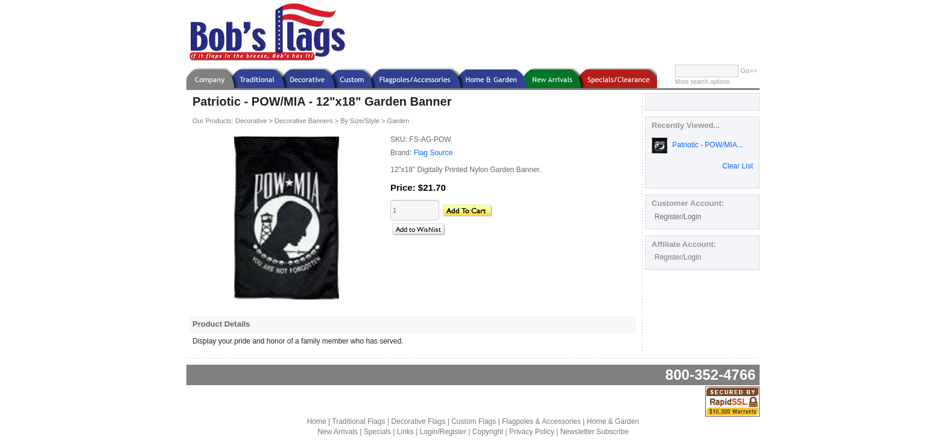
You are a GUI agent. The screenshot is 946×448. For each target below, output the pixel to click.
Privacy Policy (531, 431)
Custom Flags (473, 421)
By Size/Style (359, 120)
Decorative (251, 120)
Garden (398, 120)
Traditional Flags (358, 421)
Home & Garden (613, 421)
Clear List (737, 166)
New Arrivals (337, 431)
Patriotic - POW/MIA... (697, 145)
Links (405, 431)
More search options (702, 81)
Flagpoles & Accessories (541, 421)
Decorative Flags (418, 421)
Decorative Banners (304, 120)
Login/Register (443, 431)
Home (316, 421)
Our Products (212, 120)
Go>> (748, 70)
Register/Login (678, 217)
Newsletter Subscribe (594, 431)
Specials (377, 431)
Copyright (487, 431)
